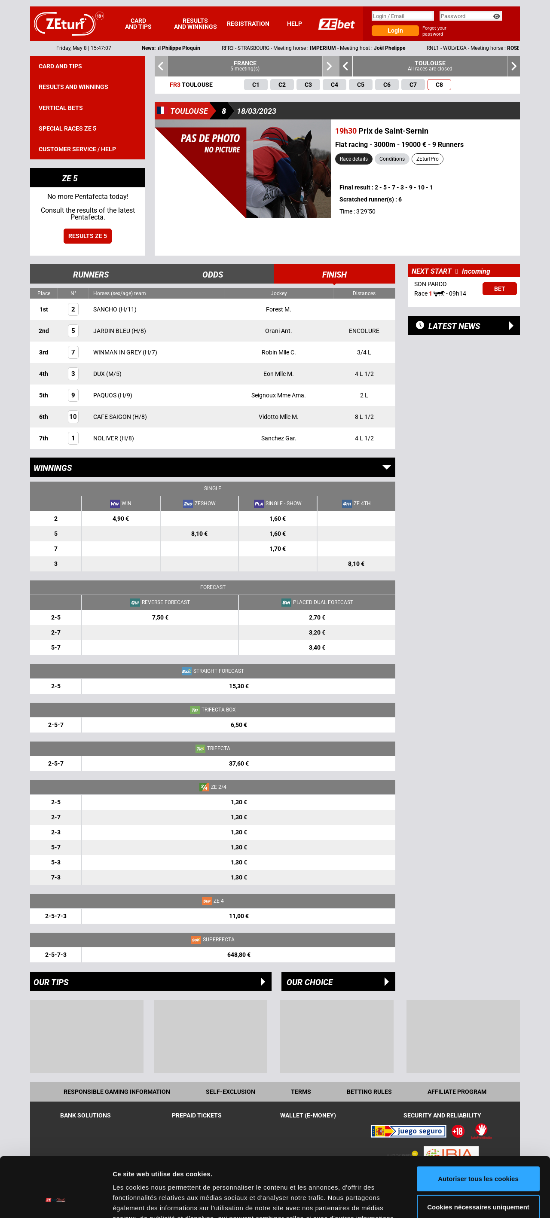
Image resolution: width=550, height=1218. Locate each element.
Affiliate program (457, 1091)
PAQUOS (105, 395)
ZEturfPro (427, 159)
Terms (301, 1091)
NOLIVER (106, 438)
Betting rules (369, 1091)
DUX (99, 373)
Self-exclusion (230, 1091)
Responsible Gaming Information (117, 1091)
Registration (248, 23)
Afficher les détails (142, 1201)
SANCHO (106, 309)
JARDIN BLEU (112, 330)
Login (395, 30)
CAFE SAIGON (112, 416)
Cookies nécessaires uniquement (478, 1155)
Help (294, 23)
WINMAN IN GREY (118, 352)
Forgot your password (434, 31)
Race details (354, 159)
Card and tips (138, 23)
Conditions (392, 159)
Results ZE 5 (87, 235)
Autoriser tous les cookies (478, 1127)
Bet (499, 288)
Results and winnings (195, 23)
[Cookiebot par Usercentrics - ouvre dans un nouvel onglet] (55, 1201)
